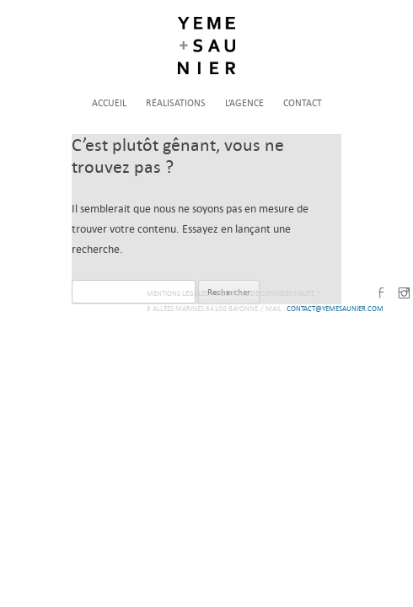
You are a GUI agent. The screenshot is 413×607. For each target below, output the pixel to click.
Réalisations (176, 103)
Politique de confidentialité (265, 293)
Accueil (109, 103)
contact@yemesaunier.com (335, 308)
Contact (302, 103)
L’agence (244, 103)
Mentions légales (177, 293)
